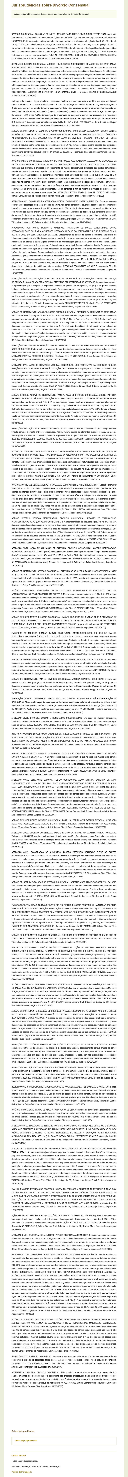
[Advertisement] (64, 23)
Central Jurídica (19, 1455)
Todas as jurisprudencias (26, 1440)
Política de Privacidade (22, 1472)
